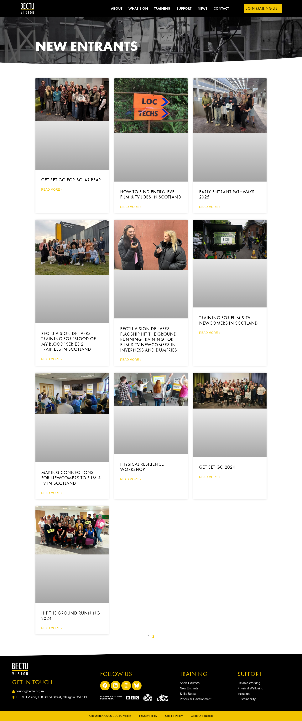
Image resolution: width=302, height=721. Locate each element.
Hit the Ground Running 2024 (70, 615)
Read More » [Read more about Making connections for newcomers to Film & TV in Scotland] (51, 493)
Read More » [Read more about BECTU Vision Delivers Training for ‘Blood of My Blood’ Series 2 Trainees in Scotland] (51, 359)
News (202, 8)
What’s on (138, 8)
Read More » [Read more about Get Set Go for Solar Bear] (51, 189)
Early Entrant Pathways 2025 (226, 194)
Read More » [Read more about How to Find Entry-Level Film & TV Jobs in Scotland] (130, 207)
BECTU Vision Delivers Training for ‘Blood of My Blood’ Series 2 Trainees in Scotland (68, 341)
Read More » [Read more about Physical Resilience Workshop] (130, 479)
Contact (221, 8)
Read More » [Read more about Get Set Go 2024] (209, 477)
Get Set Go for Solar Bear (71, 180)
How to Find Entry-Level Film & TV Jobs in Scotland (150, 194)
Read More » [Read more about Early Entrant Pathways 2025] (209, 207)
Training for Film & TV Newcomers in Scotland (228, 320)
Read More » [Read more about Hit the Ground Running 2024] (51, 628)
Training (162, 8)
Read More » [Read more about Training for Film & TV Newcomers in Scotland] (209, 332)
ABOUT (116, 8)
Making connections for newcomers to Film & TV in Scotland (71, 478)
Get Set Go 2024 (217, 467)
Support (184, 8)
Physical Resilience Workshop (142, 466)
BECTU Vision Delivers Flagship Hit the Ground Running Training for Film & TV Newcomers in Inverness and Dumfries (148, 339)
